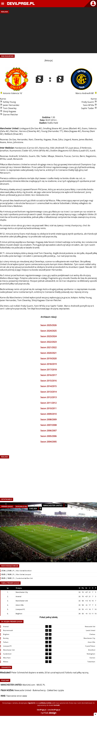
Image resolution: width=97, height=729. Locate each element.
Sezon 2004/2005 (48, 441)
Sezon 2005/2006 (48, 436)
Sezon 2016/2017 (48, 375)
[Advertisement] (48, 32)
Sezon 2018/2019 (48, 364)
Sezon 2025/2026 (48, 325)
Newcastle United (22, 690)
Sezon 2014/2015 (48, 386)
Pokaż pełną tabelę (48, 617)
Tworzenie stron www (16, 695)
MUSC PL (41, 684)
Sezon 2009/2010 (48, 414)
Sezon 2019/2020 (48, 358)
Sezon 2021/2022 (48, 347)
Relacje (48, 60)
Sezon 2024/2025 (48, 330)
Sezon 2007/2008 (48, 425)
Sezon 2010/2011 (48, 408)
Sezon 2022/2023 (48, 341)
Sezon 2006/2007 (48, 430)
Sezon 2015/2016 (48, 380)
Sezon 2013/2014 (48, 391)
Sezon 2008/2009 (48, 419)
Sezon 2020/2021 (48, 353)
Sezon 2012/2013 (48, 397)
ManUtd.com (29, 684)
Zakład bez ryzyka (55, 690)
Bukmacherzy (39, 690)
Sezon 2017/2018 (48, 369)
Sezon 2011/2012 (48, 402)
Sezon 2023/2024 (48, 336)
